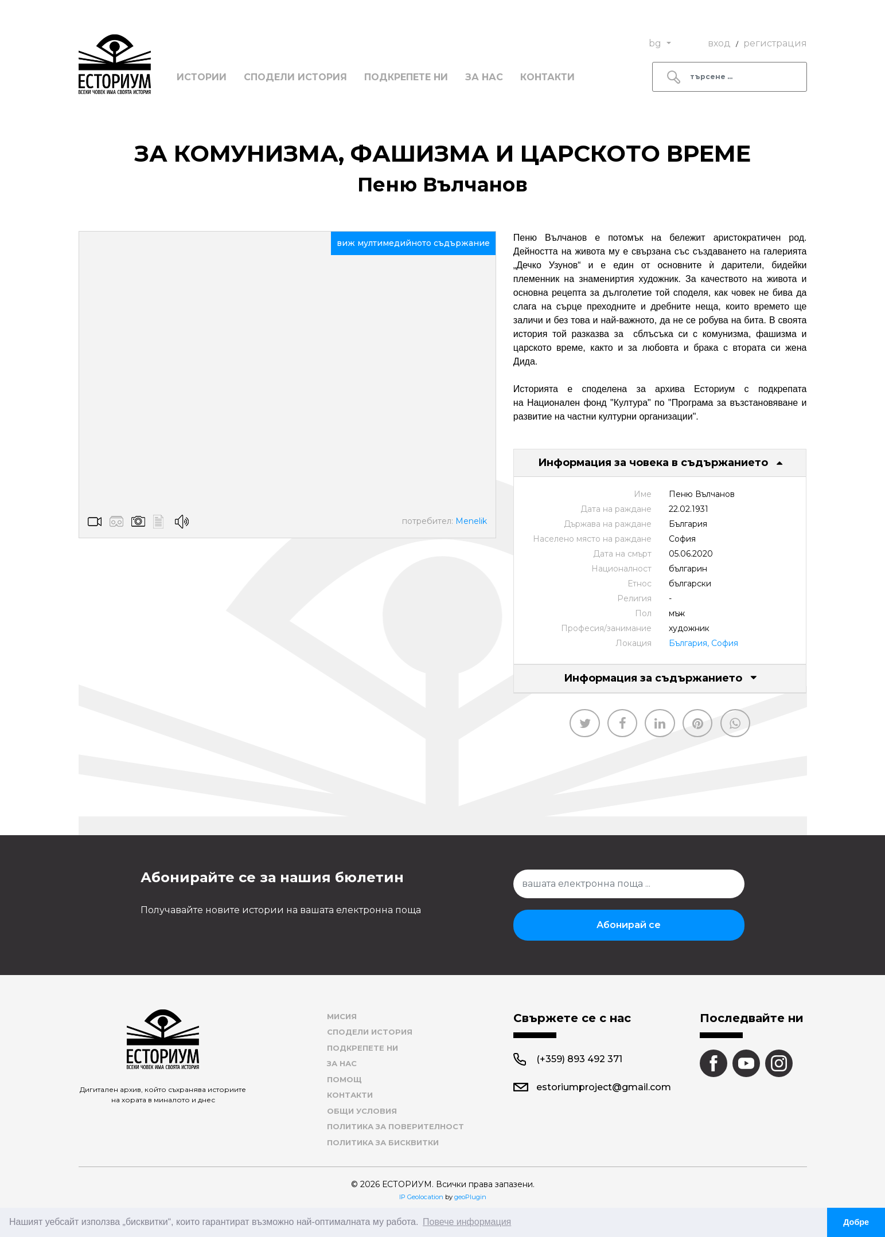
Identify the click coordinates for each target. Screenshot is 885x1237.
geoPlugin (470, 1197)
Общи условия (362, 1110)
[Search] (729, 77)
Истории (202, 77)
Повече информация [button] (467, 1222)
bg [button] (656, 43)
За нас (484, 77)
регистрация (775, 43)
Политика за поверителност (395, 1126)
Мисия (342, 1016)
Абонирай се (629, 924)
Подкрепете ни (406, 77)
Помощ (344, 1079)
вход (719, 43)
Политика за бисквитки (383, 1142)
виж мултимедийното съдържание (413, 243)
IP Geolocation (421, 1197)
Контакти (547, 77)
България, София (703, 643)
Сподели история (295, 77)
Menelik (471, 521)
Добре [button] (856, 1222)
